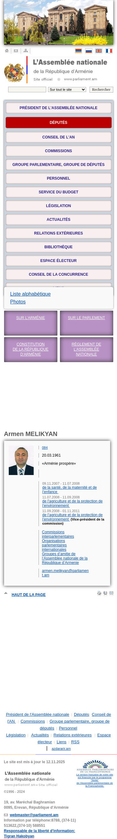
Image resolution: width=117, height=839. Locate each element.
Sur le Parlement (86, 318)
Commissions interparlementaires (58, 534)
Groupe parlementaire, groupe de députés (58, 164)
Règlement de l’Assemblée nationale (86, 349)
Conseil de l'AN (58, 137)
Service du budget (58, 192)
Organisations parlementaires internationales (54, 545)
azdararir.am (61, 748)
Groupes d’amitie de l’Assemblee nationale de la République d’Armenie (65, 558)
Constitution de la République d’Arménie (31, 349)
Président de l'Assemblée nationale (58, 108)
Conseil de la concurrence (58, 274)
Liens (61, 742)
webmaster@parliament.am (34, 815)
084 (45, 447)
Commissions (58, 151)
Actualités (59, 219)
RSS (75, 742)
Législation (58, 206)
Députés (81, 714)
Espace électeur (58, 261)
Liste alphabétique (30, 294)
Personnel (58, 178)
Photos (18, 301)
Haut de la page (29, 595)
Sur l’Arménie (30, 318)
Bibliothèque (58, 247)
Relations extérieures (58, 233)
